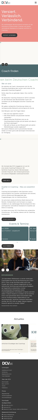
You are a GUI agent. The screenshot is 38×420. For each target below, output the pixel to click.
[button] (2, 233)
